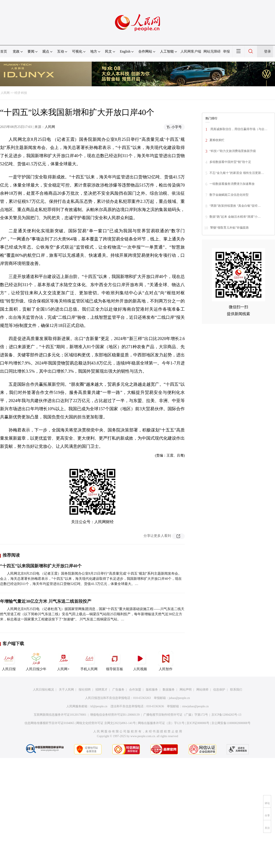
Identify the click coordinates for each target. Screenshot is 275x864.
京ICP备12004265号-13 (226, 714)
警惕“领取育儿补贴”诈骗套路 (229, 227)
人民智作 (165, 661)
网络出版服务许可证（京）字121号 (161, 723)
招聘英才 (101, 689)
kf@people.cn (98, 706)
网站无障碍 (212, 51)
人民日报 (8, 661)
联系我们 (236, 689)
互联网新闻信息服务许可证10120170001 (60, 714)
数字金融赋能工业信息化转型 (229, 194)
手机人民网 (89, 661)
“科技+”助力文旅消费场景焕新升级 (232, 151)
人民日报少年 (36, 661)
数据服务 (169, 689)
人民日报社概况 (43, 689)
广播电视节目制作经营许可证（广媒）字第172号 (175, 714)
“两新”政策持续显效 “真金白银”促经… (235, 205)
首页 (3, 51)
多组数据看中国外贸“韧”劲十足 (230, 162)
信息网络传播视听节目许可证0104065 (49, 723)
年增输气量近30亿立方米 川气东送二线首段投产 (45, 601)
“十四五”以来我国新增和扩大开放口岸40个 (41, 565)
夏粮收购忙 (217, 140)
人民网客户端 (190, 51)
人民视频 (140, 661)
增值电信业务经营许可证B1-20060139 (115, 714)
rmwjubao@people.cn (195, 706)
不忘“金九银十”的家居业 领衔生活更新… (236, 173)
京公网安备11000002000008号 (230, 723)
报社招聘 (85, 689)
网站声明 (186, 689)
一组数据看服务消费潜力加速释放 (232, 183)
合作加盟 (135, 689)
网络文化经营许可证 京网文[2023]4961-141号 (106, 723)
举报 (226, 51)
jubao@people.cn (179, 698)
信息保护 (219, 689)
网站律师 (202, 689)
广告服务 (118, 689)
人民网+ (63, 661)
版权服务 (152, 689)
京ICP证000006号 (197, 723)
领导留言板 (114, 661)
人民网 (5, 92)
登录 (267, 51)
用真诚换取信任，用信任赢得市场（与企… (238, 129)
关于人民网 (66, 689)
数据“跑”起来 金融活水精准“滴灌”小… (235, 216)
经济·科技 (20, 92)
